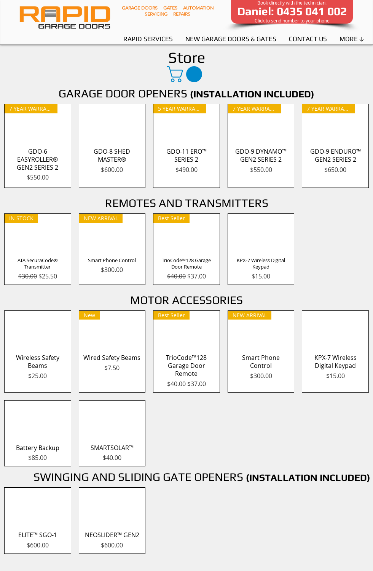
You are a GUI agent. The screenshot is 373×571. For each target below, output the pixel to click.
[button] (186, 74)
